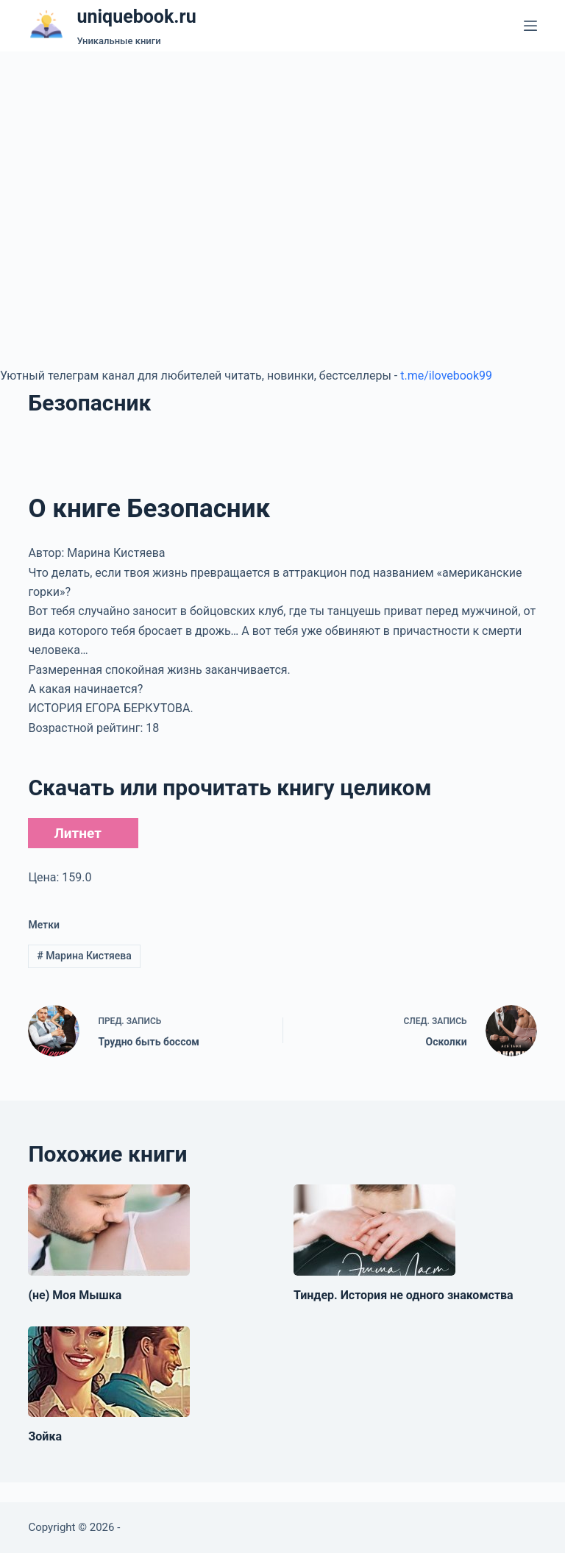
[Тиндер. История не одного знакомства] (374, 1230)
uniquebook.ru (136, 16)
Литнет (77, 833)
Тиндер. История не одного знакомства (404, 1295)
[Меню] (530, 25)
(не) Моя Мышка (74, 1295)
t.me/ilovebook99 (446, 376)
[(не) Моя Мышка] (109, 1230)
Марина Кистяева (84, 956)
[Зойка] (109, 1372)
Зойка (45, 1436)
